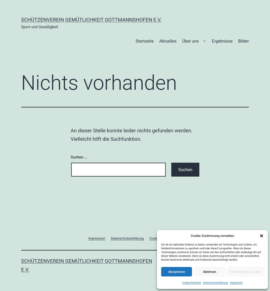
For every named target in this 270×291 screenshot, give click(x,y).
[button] (261, 236)
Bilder (243, 41)
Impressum (236, 282)
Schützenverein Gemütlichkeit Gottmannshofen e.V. (91, 20)
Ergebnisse (222, 41)
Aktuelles (168, 41)
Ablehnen (209, 272)
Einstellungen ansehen (245, 272)
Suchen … (79, 157)
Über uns (190, 41)
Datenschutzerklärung (215, 282)
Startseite (145, 41)
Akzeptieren (176, 272)
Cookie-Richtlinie (191, 282)
